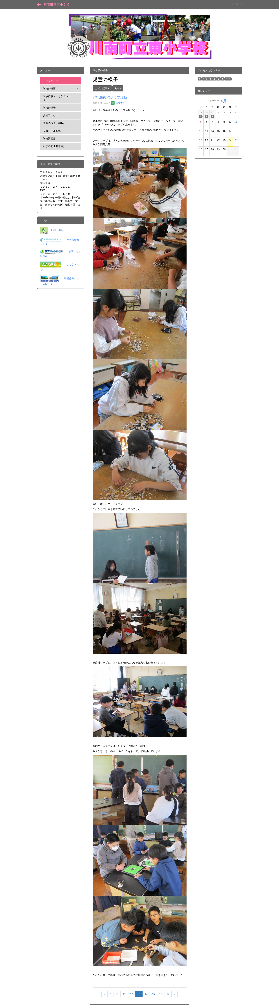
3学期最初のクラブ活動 (110, 97)
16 (160, 994)
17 (168, 994)
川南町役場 (56, 230)
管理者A (117, 102)
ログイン (237, 4)
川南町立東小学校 (56, 4)
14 (146, 994)
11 (124, 994)
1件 (118, 88)
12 (131, 994)
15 (153, 994)
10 (117, 994)
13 (138, 994)
